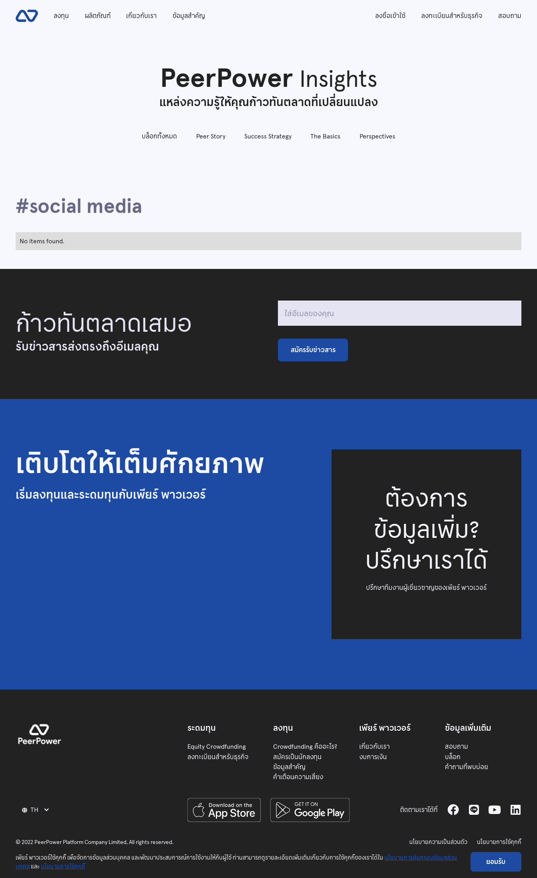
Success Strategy (268, 136)
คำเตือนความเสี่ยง (298, 777)
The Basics (325, 136)
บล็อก (453, 757)
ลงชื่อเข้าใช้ (390, 16)
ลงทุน (61, 16)
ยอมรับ (495, 862)
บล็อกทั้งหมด (159, 136)
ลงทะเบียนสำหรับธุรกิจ (451, 16)
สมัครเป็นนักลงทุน (297, 757)
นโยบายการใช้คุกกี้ (499, 842)
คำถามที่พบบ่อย (466, 767)
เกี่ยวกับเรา (141, 16)
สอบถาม (509, 16)
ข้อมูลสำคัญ (189, 16)
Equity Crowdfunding (216, 746)
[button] (36, 810)
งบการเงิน (373, 757)
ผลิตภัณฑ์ (98, 16)
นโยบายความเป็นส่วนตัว (438, 842)
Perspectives (377, 136)
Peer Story (210, 136)
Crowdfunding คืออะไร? (305, 746)
